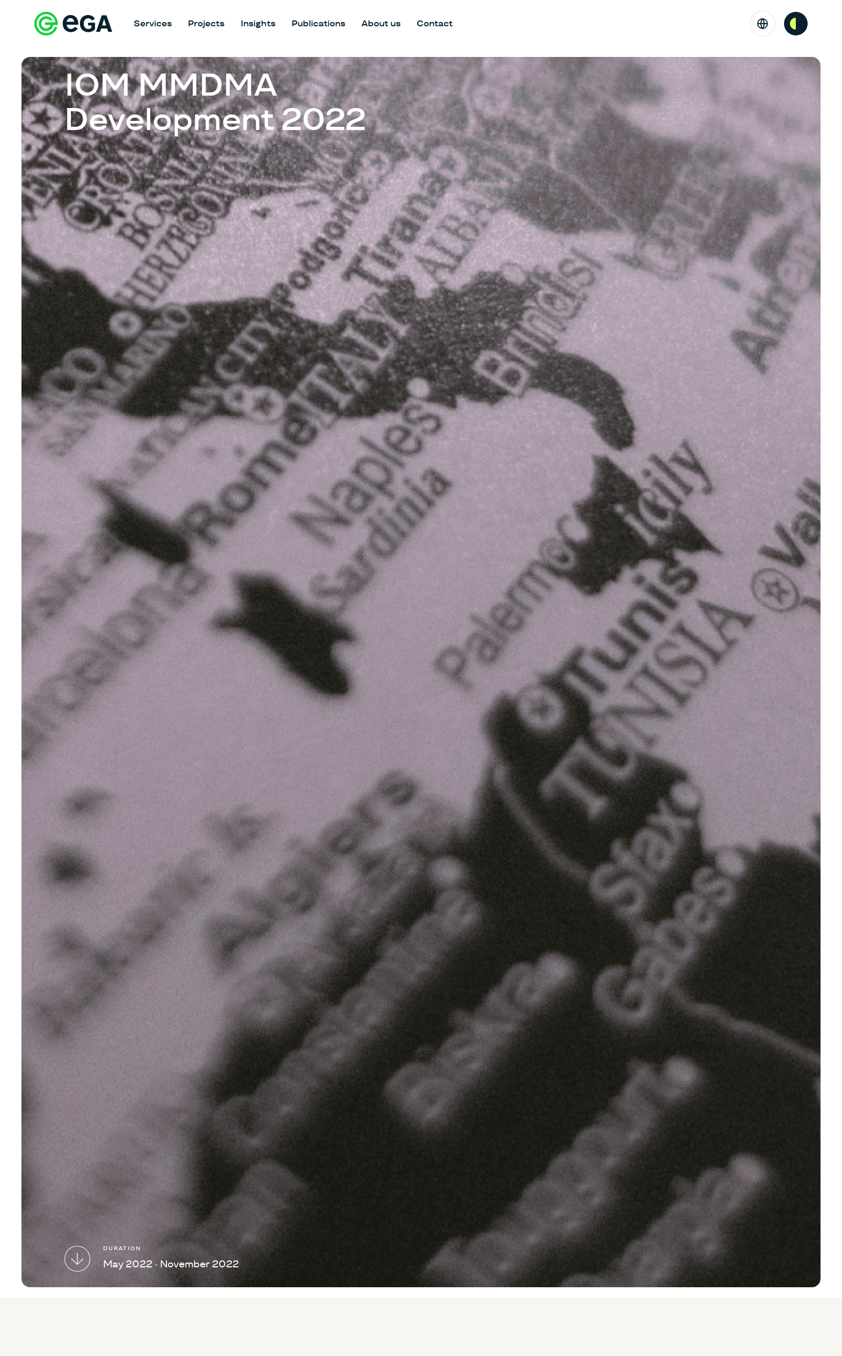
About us (381, 23)
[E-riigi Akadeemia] (73, 23)
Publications (318, 23)
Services (153, 23)
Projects (206, 23)
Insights (258, 23)
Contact (435, 23)
